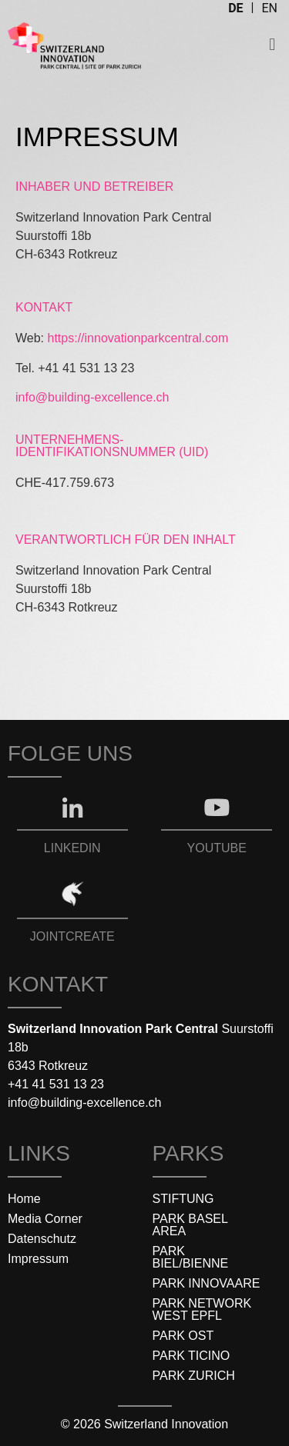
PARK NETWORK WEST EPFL (202, 1309)
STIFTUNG (183, 1198)
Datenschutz (42, 1238)
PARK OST (183, 1335)
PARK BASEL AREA (190, 1225)
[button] (272, 44)
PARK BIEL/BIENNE (191, 1257)
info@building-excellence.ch (92, 397)
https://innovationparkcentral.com (138, 338)
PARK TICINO (191, 1355)
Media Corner (45, 1218)
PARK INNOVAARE (206, 1283)
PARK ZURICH (194, 1375)
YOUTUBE (217, 848)
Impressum (38, 1258)
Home (24, 1198)
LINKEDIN (72, 848)
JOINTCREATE (72, 936)
